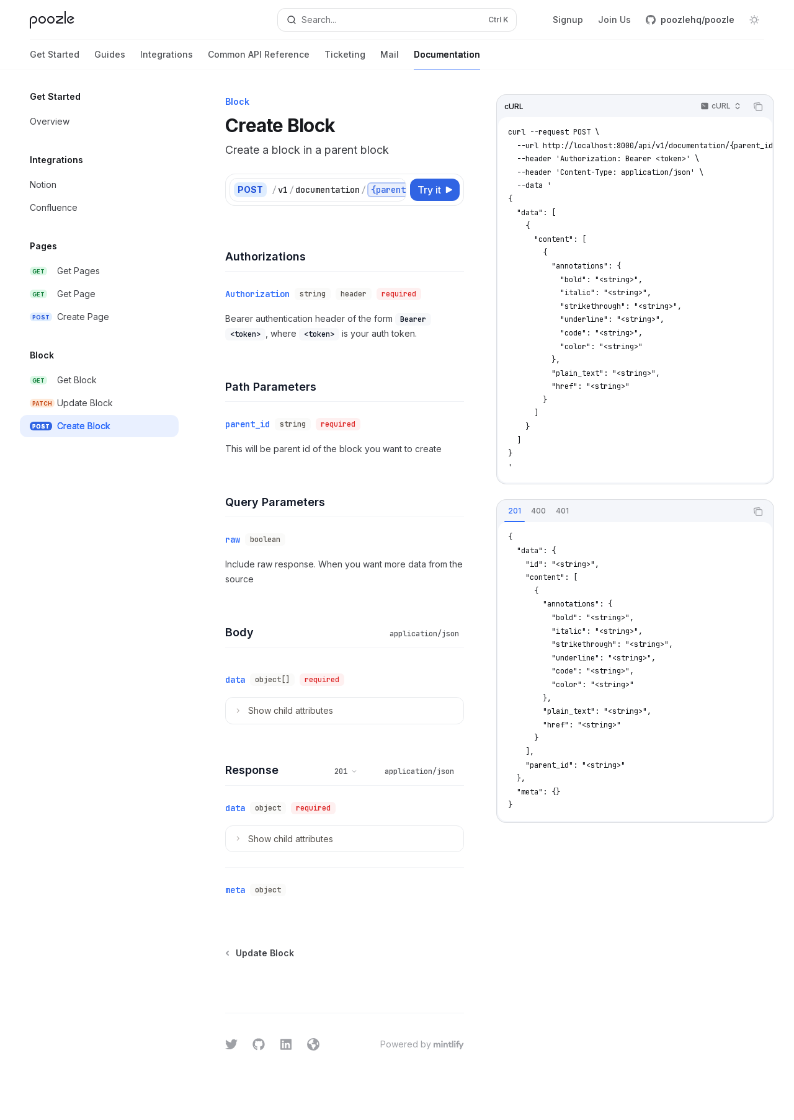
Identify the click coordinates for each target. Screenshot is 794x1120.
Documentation (447, 59)
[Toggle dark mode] (754, 20)
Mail (389, 59)
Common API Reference (259, 59)
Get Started (54, 59)
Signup (568, 19)
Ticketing (344, 59)
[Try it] (435, 190)
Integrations (166, 59)
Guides (109, 59)
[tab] (514, 511)
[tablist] (621, 511)
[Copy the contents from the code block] (758, 107)
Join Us (614, 19)
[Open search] (397, 20)
